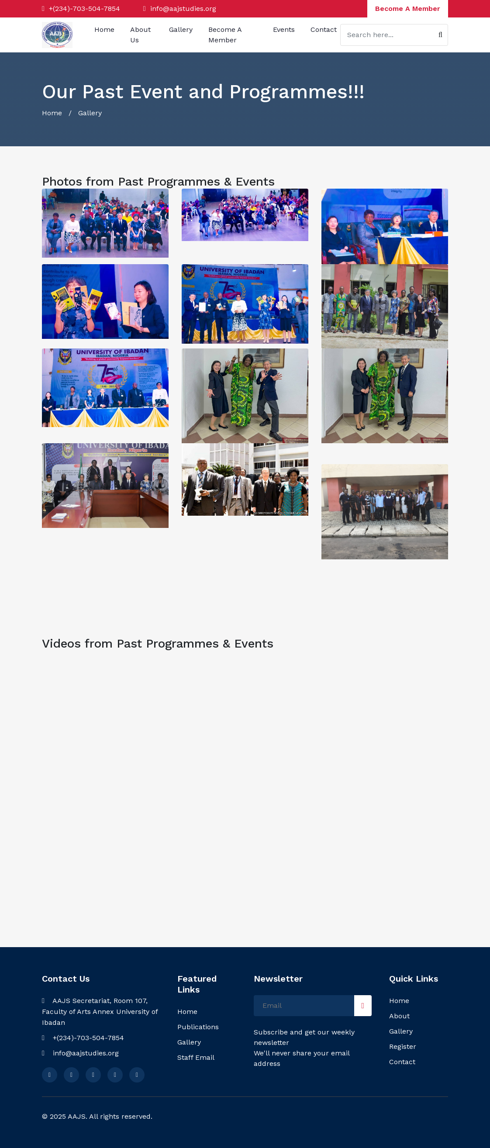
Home (104, 29)
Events (284, 29)
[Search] (394, 35)
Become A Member (407, 8)
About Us (140, 34)
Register (402, 1046)
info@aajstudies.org (183, 8)
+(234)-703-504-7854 (83, 8)
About (399, 1016)
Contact (324, 29)
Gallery (181, 29)
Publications (198, 1027)
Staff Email (195, 1057)
